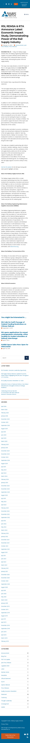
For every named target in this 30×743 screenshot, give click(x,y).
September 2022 (5, 517)
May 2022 (3, 527)
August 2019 (4, 616)
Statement (4, 694)
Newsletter (4, 675)
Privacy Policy (4, 724)
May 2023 (3, 501)
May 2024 (3, 470)
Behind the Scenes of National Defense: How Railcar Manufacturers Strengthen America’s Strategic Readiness (14, 385)
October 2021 (4, 546)
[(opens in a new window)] (4, 4)
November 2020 (5, 577)
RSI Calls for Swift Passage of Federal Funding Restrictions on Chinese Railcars (13, 324)
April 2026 (3, 406)
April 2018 (3, 635)
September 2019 (5, 612)
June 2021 (3, 558)
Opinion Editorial (5, 685)
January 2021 (4, 571)
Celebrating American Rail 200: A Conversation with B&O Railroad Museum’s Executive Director (10, 392)
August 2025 (4, 428)
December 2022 (5, 511)
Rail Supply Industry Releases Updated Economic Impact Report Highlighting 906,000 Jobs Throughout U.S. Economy (14, 375)
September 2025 (5, 425)
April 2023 (3, 504)
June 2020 (3, 593)
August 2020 (4, 587)
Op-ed (2, 681)
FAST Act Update (5, 659)
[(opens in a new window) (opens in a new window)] (22, 735)
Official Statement (6, 678)
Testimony (4, 697)
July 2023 (3, 498)
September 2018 (5, 628)
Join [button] (16, 4)
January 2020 (4, 603)
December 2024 (5, 451)
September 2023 (5, 492)
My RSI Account (24, 2)
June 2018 (3, 631)
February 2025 (5, 444)
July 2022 (3, 520)
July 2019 (3, 619)
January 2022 (4, 536)
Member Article (5, 672)
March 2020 (4, 600)
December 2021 (5, 539)
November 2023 (5, 489)
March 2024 (4, 476)
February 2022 (5, 533)
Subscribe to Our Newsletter (10, 736)
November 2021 (5, 543)
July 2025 (3, 432)
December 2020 (5, 574)
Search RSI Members (24, 5)
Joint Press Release (6, 662)
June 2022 (3, 524)
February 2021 (5, 568)
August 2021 (4, 552)
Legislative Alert (5, 666)
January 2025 (4, 447)
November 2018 (5, 625)
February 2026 (5, 412)
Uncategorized (5, 704)
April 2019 (3, 622)
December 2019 (5, 606)
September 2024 (5, 460)
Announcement (20, 45)
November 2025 (5, 419)
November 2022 (5, 514)
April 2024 (3, 473)
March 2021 (4, 565)
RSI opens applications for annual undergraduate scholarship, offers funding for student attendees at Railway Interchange (14, 335)
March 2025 (4, 441)
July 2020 (3, 590)
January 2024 (4, 482)
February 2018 (5, 641)
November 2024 (5, 454)
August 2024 (4, 463)
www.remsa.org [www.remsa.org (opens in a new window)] (14, 246)
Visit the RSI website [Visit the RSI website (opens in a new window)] (6, 167)
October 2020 (4, 581)
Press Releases (13, 46)
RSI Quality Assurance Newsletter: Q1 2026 (12, 380)
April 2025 (3, 438)
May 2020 (3, 597)
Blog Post (3, 656)
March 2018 (4, 638)
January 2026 (4, 416)
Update (3, 707)
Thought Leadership (6, 700)
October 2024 (4, 457)
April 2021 (3, 562)
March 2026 (4, 409)
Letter (2, 669)
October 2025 (4, 422)
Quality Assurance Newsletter (8, 691)
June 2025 (3, 435)
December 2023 (5, 485)
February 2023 (5, 508)
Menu (26, 14)
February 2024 (5, 479)
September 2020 (5, 584)
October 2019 (4, 609)
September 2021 (5, 549)
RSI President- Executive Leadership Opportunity (13, 370)
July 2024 (3, 466)
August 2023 (4, 495)
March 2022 (4, 530)
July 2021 (3, 555)
